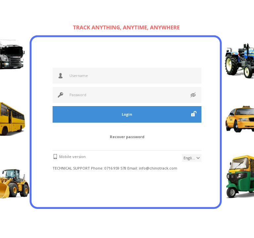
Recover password (127, 136)
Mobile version (72, 156)
